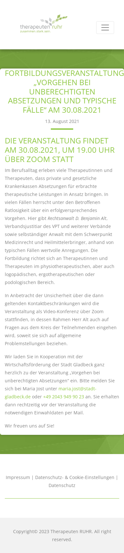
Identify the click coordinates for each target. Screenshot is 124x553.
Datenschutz (62, 485)
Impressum (18, 477)
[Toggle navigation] (105, 27)
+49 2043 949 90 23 (63, 397)
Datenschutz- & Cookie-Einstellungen (74, 477)
